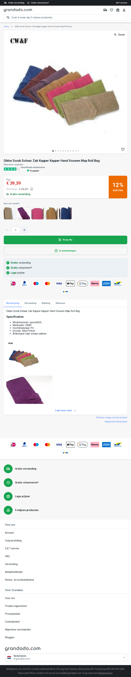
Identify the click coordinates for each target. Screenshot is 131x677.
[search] (69, 17)
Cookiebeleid (65, 622)
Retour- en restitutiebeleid (65, 580)
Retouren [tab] (60, 303)
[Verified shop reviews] (65, 169)
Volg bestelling (65, 541)
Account (65, 533)
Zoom (119, 35)
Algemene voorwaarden (65, 630)
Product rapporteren (65, 606)
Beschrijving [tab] (13, 303)
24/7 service (121, 3)
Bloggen (65, 637)
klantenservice (105, 673)
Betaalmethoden (65, 572)
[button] (66, 657)
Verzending (65, 564)
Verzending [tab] (30, 303)
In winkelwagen (65, 251)
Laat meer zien (65, 410)
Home (6, 26)
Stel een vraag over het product (111, 417)
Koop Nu (65, 240)
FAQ (65, 556)
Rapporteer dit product (116, 421)
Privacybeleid (65, 614)
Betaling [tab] (46, 303)
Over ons (65, 598)
